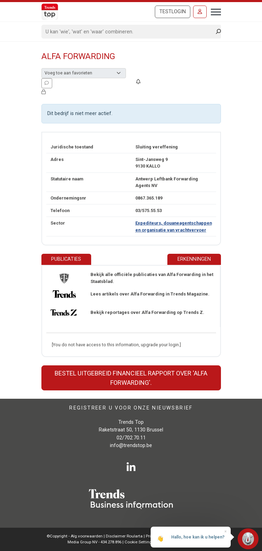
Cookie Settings (140, 542)
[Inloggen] (200, 12)
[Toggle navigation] (214, 11)
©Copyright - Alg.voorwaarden (75, 536)
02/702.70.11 (131, 438)
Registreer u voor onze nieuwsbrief (131, 408)
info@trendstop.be (131, 445)
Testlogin (172, 12)
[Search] (128, 32)
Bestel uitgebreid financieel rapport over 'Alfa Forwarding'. (131, 378)
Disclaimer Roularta (124, 536)
